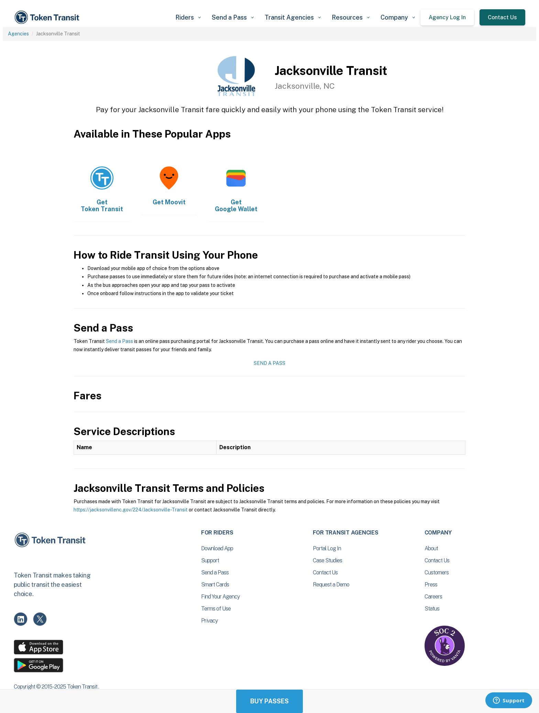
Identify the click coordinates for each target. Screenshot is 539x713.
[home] (48, 17)
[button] (188, 17)
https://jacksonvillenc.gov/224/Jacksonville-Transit (131, 509)
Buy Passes (269, 701)
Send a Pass (119, 341)
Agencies (18, 33)
